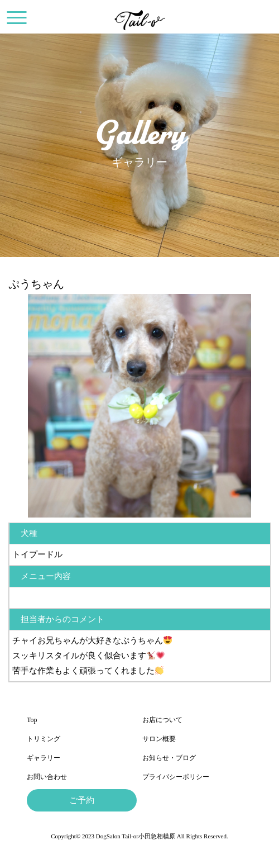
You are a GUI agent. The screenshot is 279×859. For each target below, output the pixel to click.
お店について (162, 720)
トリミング (43, 739)
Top (32, 720)
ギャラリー (43, 758)
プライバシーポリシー (175, 777)
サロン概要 (159, 739)
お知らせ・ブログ (169, 758)
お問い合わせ (47, 777)
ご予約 (81, 800)
